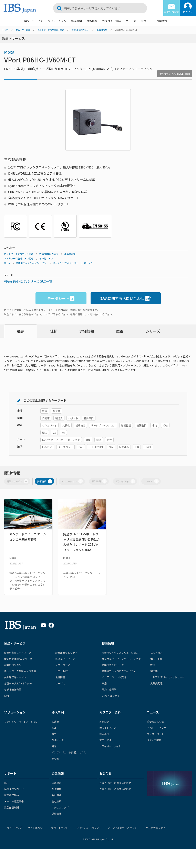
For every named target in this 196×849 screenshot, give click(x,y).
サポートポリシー (61, 827)
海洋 (54, 746)
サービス (60, 683)
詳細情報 (86, 331)
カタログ (104, 721)
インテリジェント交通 (114, 677)
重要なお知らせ (155, 721)
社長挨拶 (56, 789)
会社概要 (56, 795)
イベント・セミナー (158, 727)
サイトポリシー (36, 827)
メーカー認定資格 (14, 801)
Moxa (9, 52)
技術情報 (92, 21)
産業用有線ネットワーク (17, 652)
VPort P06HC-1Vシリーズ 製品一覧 (28, 281)
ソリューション (57, 21)
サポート (146, 21)
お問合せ (105, 773)
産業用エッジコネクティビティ (31, 263)
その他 (55, 758)
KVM (6, 695)
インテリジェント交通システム (69, 752)
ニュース (131, 21)
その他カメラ (46, 258)
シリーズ (153, 331)
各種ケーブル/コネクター (18, 683)
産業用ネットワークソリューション (121, 658)
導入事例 (76, 21)
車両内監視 (102, 29)
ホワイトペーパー (109, 727)
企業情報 (161, 21)
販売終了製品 (11, 795)
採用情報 (56, 813)
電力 (54, 734)
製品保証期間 (11, 807)
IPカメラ (88, 263)
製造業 (154, 671)
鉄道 (152, 665)
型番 (119, 331)
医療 (104, 683)
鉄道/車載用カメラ (80, 29)
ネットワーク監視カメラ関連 (51, 29)
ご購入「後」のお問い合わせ (115, 789)
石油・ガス (156, 652)
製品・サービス (33, 21)
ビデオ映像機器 (12, 689)
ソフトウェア (62, 665)
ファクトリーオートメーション (21, 721)
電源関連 (60, 677)
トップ (5, 29)
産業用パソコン (12, 665)
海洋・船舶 (156, 658)
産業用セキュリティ (66, 652)
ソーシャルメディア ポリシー (123, 827)
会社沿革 (56, 801)
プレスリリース (155, 734)
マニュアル (105, 740)
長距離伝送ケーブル (15, 677)
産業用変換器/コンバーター (19, 658)
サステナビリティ (155, 827)
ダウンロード (125, 481)
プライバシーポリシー (89, 827)
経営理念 (56, 783)
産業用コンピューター (114, 665)
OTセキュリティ (111, 695)
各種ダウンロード (14, 789)
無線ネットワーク (65, 658)
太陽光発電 (156, 683)
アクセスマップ (60, 807)
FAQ (6, 783)
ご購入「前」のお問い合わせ (115, 783)
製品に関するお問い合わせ (125, 298)
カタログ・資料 (111, 21)
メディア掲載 (154, 740)
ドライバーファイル (110, 746)
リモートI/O (62, 671)
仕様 (53, 331)
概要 (20, 331)
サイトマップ (14, 827)
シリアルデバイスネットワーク (167, 677)
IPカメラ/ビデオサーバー (65, 263)
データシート (60, 298)
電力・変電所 (109, 689)
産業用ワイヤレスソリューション (120, 652)
